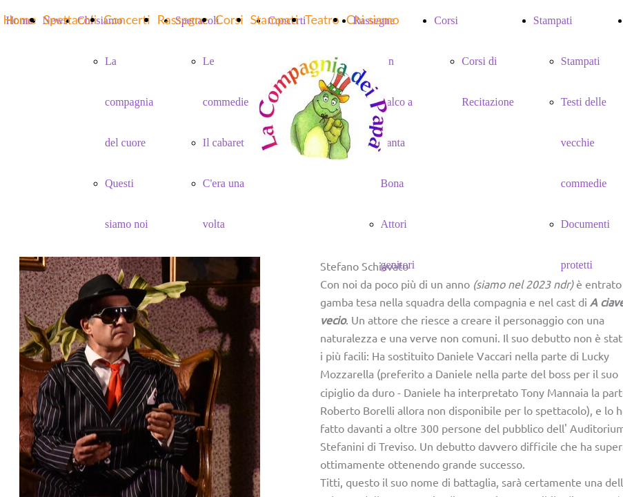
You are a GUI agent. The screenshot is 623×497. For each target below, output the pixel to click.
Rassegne (182, 19)
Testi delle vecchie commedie (584, 142)
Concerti (126, 19)
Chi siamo (372, 19)
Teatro (322, 19)
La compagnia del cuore (129, 101)
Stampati (580, 61)
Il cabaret (223, 142)
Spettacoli (70, 19)
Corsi (229, 19)
